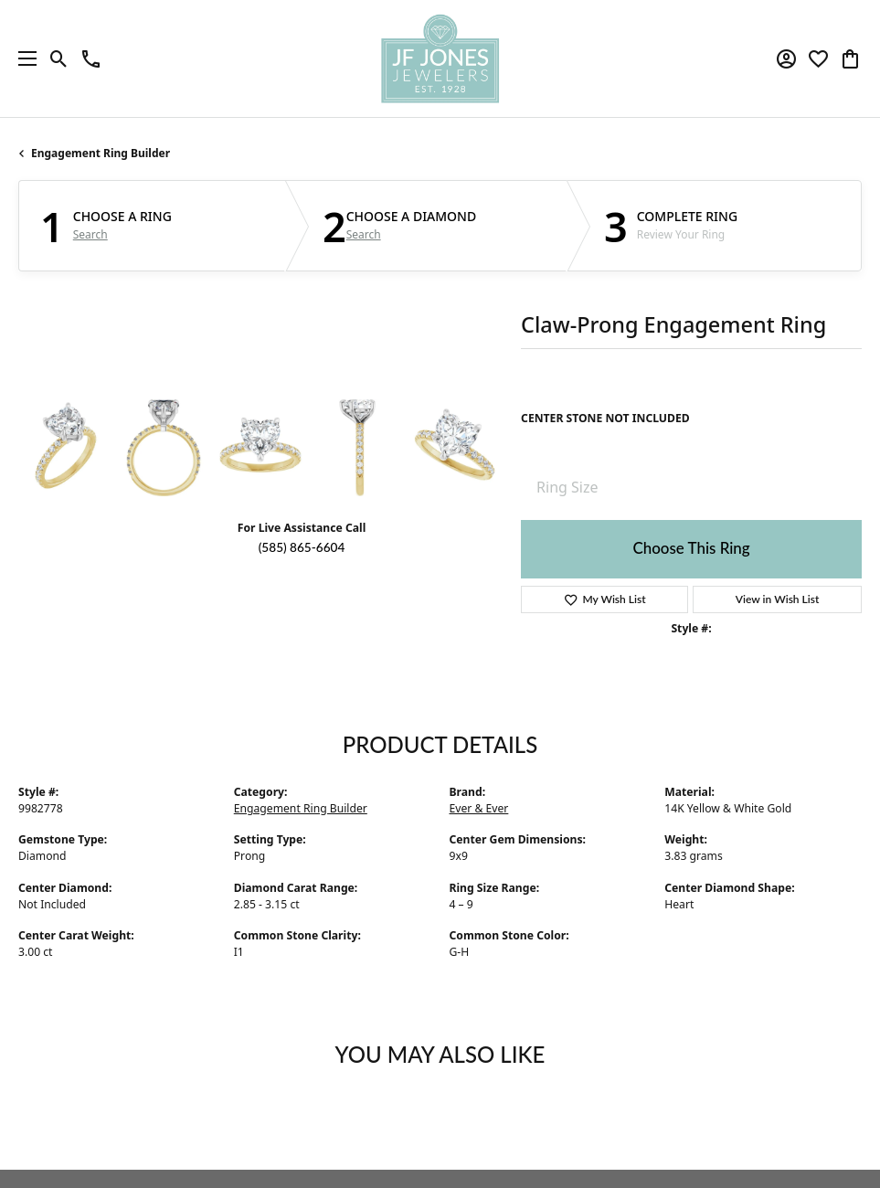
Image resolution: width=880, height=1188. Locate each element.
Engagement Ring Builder (100, 153)
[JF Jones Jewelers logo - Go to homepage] (439, 58)
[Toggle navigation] (23, 58)
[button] (59, 58)
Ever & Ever (479, 808)
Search (90, 234)
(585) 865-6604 (302, 547)
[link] (91, 58)
